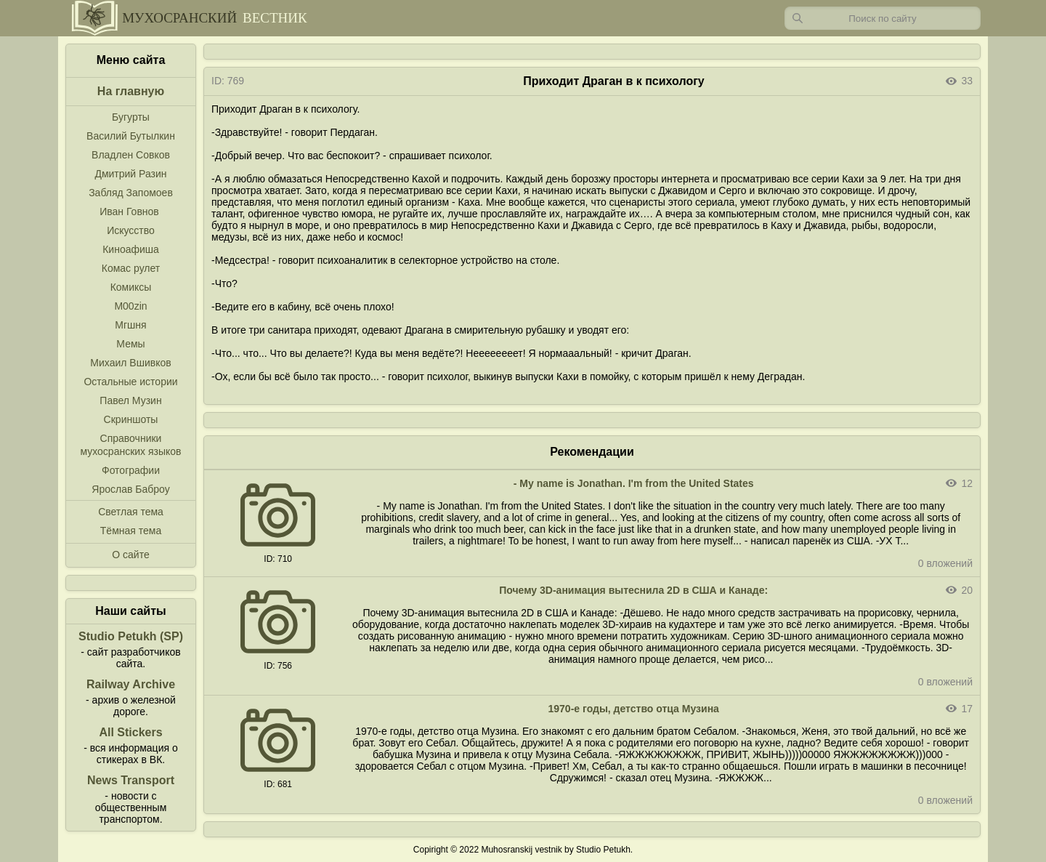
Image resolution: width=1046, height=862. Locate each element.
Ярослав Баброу (130, 489)
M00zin (130, 306)
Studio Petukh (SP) (130, 636)
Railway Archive (130, 684)
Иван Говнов (129, 211)
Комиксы (131, 287)
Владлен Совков (131, 155)
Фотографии (131, 470)
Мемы (130, 344)
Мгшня (130, 325)
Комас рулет (131, 268)
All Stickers (130, 732)
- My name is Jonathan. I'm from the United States (634, 483)
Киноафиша (130, 249)
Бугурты (131, 117)
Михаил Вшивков (130, 362)
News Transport (130, 780)
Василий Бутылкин (130, 136)
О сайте (130, 554)
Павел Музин (130, 400)
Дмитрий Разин (130, 174)
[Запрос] (882, 18)
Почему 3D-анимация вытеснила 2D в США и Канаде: (633, 590)
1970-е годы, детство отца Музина (633, 708)
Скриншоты (131, 419)
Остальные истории (130, 381)
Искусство (131, 230)
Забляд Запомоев (131, 192)
